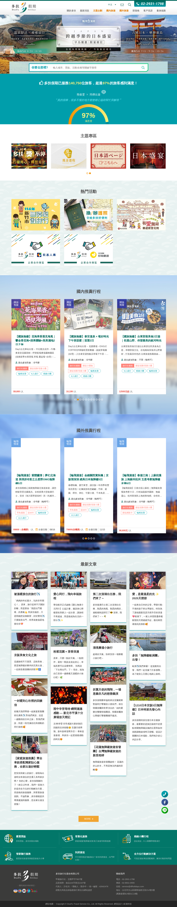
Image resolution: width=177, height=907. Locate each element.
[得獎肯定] (60, 156)
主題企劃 (97, 10)
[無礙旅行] (20, 156)
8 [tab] (94, 399)
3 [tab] (80, 399)
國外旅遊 (124, 10)
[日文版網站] (139, 156)
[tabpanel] (20, 156)
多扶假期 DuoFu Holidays (23, 7)
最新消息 (84, 10)
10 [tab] (99, 399)
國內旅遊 (110, 10)
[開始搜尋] (143, 67)
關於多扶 (71, 10)
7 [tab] (91, 399)
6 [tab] (89, 399)
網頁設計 (118, 904)
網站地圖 (49, 904)
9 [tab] (97, 399)
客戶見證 (148, 10)
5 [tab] (86, 399)
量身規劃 (161, 10)
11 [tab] (102, 399)
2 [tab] (90, 173)
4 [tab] (83, 399)
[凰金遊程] (99, 156)
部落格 (136, 10)
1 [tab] (87, 173)
